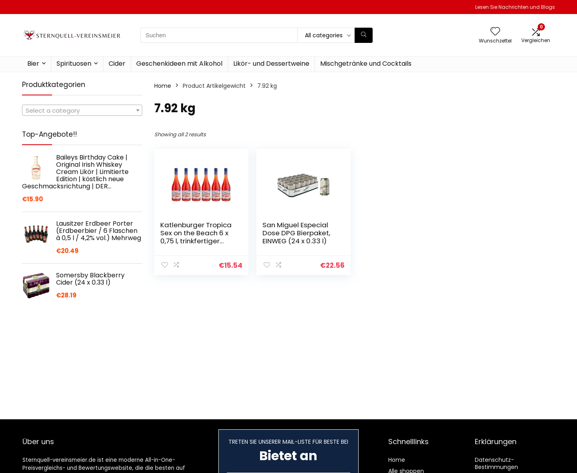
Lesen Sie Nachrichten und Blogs (515, 7)
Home (162, 86)
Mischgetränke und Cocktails (366, 63)
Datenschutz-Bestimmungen (496, 463)
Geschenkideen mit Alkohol (179, 63)
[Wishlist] (495, 31)
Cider (117, 63)
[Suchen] (364, 35)
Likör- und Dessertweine (271, 63)
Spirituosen (73, 63)
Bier (33, 63)
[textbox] (82, 110)
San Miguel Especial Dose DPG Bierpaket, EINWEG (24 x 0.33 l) (296, 233)
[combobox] (82, 110)
